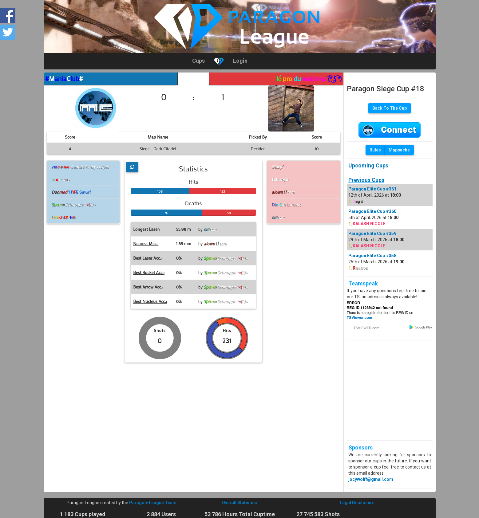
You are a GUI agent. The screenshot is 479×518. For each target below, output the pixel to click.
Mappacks (399, 149)
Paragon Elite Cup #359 (372, 233)
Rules (375, 149)
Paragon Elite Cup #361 (372, 188)
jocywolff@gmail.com (370, 479)
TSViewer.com (359, 318)
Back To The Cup (389, 108)
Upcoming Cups (368, 165)
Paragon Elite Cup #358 (372, 255)
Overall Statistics (239, 502)
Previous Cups (366, 180)
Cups (198, 60)
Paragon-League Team (152, 502)
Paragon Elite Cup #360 (372, 211)
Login (240, 60)
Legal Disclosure (357, 502)
